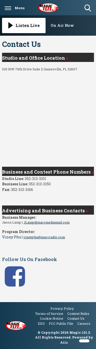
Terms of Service (49, 313)
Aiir (63, 342)
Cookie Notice (51, 318)
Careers (83, 323)
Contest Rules (78, 313)
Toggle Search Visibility (88, 8)
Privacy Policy (62, 308)
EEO (41, 323)
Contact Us (75, 318)
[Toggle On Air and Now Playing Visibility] (72, 25)
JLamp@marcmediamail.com (47, 222)
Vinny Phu (11, 237)
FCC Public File (61, 323)
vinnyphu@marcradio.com (44, 237)
